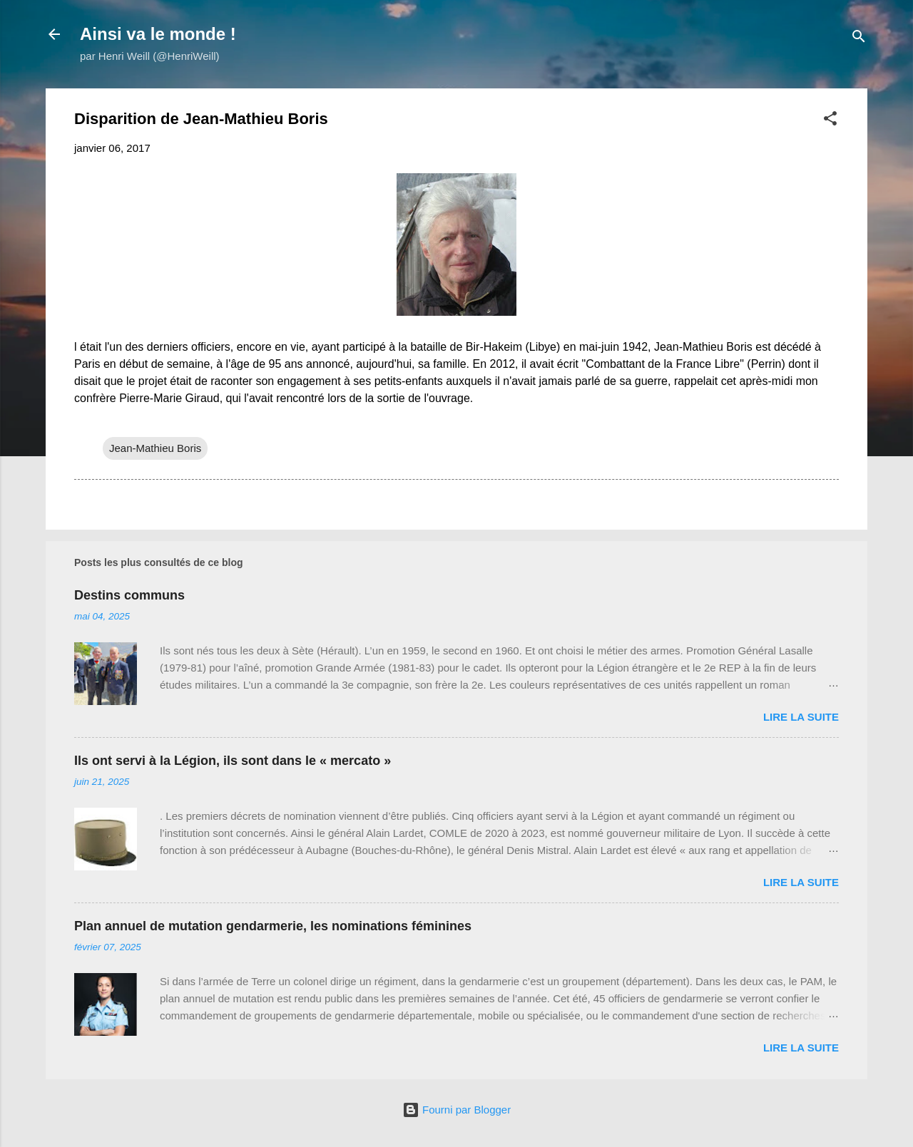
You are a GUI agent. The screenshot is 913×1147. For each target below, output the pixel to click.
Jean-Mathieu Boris (155, 448)
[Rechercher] (858, 39)
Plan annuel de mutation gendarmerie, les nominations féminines (272, 926)
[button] (830, 121)
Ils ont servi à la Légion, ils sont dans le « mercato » (232, 760)
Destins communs (129, 595)
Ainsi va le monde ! (158, 33)
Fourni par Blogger (456, 1110)
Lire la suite (801, 717)
